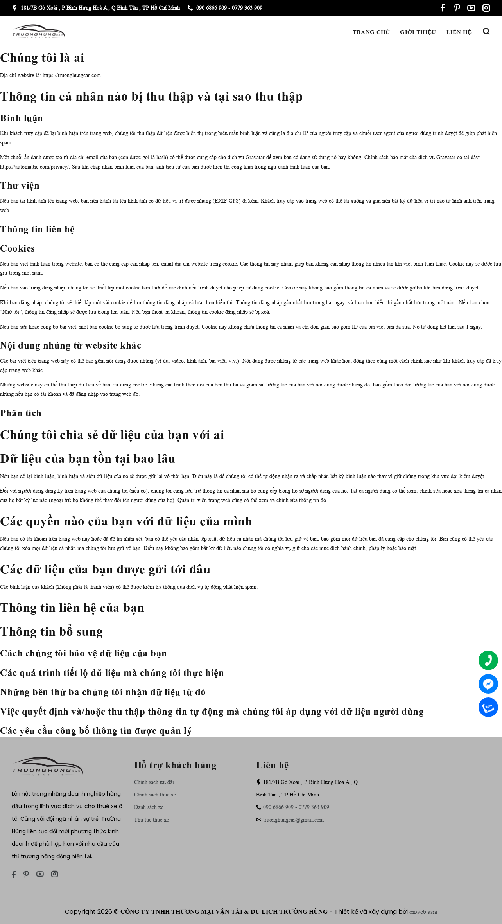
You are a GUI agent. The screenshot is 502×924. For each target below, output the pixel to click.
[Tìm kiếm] (486, 31)
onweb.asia (423, 911)
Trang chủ (371, 31)
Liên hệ (459, 31)
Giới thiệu (418, 31)
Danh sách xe (148, 807)
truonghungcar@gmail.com (293, 819)
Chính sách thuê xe (155, 794)
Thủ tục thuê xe (151, 819)
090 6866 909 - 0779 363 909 (225, 8)
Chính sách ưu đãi (154, 782)
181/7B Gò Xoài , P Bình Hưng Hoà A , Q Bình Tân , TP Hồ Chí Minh (96, 8)
